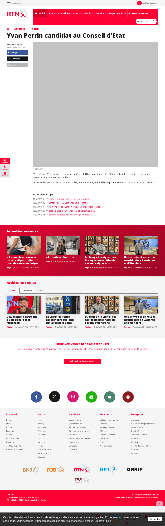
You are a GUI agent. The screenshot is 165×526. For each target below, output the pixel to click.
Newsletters (91, 396)
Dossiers (10, 442)
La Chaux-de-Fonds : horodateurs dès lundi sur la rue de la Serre (60, 320)
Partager (13, 52)
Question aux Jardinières (79, 438)
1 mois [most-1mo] (41, 290)
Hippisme (42, 442)
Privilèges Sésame (108, 427)
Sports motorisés (45, 449)
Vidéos (89, 13)
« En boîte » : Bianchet (60, 257)
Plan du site (41, 500)
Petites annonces (107, 435)
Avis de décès (106, 446)
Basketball (42, 427)
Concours (73, 449)
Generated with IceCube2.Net (146, 497)
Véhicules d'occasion (109, 420)
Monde (9, 427)
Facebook (36, 396)
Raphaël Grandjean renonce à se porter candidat (64, 210)
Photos (77, 13)
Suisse (9, 424)
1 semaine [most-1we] (27, 290)
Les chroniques (75, 424)
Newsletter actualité (15, 449)
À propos (135, 420)
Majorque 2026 (117, 13)
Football (41, 420)
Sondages (73, 446)
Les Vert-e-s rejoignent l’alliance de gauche (61, 199)
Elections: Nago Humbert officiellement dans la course (66, 206)
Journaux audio (12, 438)
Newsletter (136, 453)
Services (101, 13)
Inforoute (104, 438)
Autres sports (43, 453)
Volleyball (42, 431)
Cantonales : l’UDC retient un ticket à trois (60, 202)
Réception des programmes (143, 424)
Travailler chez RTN (139, 435)
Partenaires (136, 438)
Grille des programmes (79, 431)
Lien (11, 65)
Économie (10, 431)
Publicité (135, 431)
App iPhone (109, 396)
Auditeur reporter (14, 446)
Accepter (155, 519)
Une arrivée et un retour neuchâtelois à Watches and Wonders (139, 260)
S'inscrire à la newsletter (82, 361)
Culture (9, 435)
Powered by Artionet (124, 497)
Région (35, 28)
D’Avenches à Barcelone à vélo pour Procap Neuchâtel (22, 320)
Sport (52, 13)
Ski (39, 438)
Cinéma (103, 424)
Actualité (39, 13)
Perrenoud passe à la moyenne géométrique (62, 214)
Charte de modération (141, 446)
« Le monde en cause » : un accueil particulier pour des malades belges (22, 260)
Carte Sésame (137, 427)
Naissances (73, 435)
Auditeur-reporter (147, 3)
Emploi (103, 442)
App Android (128, 396)
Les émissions (75, 420)
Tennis (40, 446)
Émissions (64, 13)
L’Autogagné (74, 442)
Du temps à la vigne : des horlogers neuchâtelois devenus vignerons (100, 260)
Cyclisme (41, 435)
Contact (134, 449)
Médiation (135, 442)
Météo (103, 431)
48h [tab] (13, 290)
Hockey (41, 424)
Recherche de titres (77, 427)
